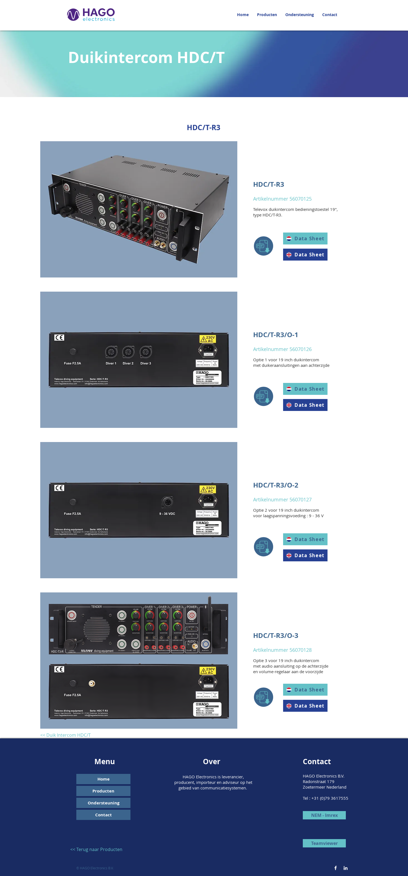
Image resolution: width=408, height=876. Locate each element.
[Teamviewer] (324, 843)
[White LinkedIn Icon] (345, 868)
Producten (103, 791)
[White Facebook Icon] (335, 868)
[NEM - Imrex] (324, 815)
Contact (103, 815)
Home (103, 779)
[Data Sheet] (305, 255)
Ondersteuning (103, 803)
